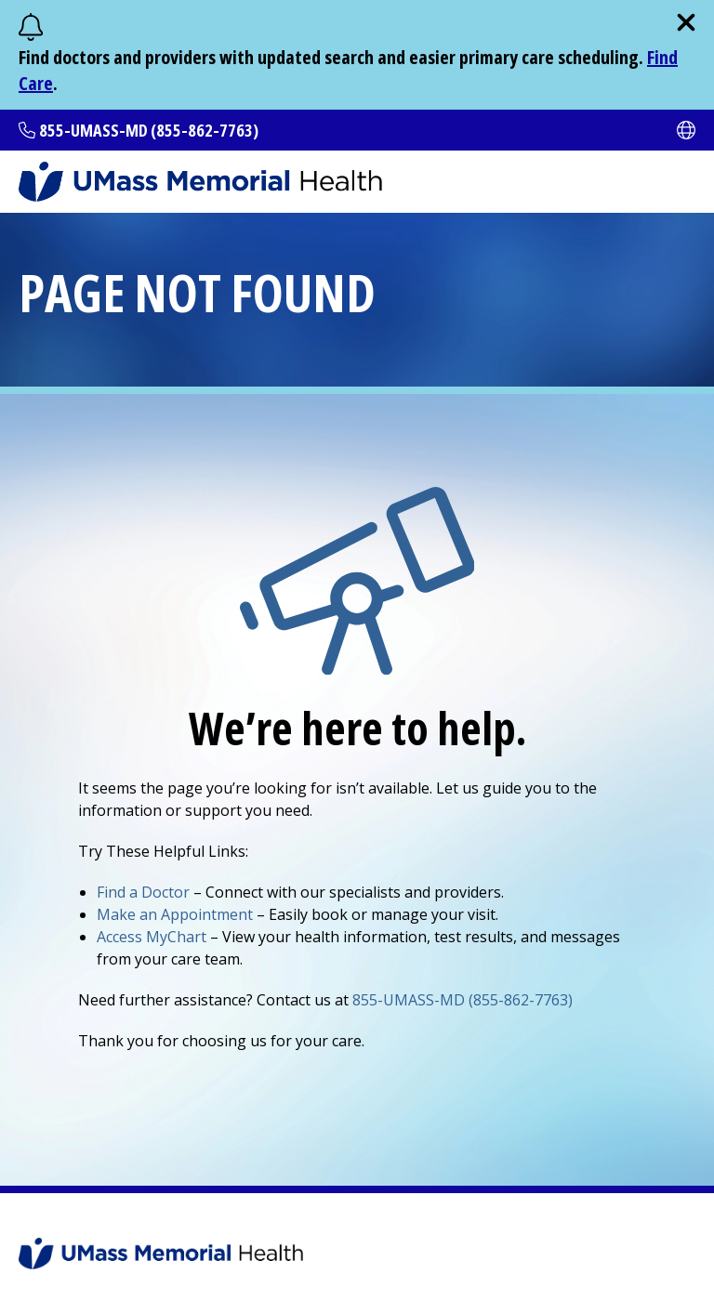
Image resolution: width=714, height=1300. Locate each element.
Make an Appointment (175, 914)
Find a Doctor (143, 892)
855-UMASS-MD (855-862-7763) (148, 130)
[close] (686, 22)
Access (151, 936)
